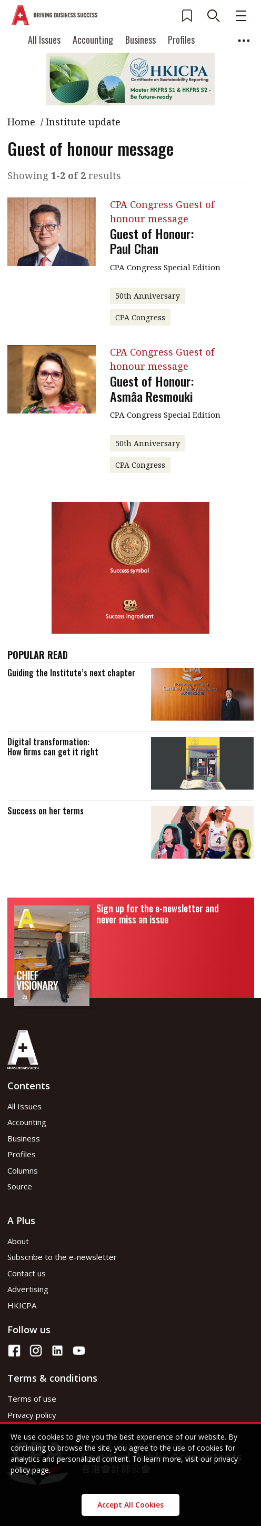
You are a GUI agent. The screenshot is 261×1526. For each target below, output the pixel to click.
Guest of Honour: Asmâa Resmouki (152, 388)
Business (140, 39)
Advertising (27, 1289)
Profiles (181, 39)
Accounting (93, 39)
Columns (22, 1170)
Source (19, 1186)
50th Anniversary (147, 296)
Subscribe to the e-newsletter (62, 1257)
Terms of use (31, 1398)
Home (21, 121)
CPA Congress (140, 317)
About (18, 1241)
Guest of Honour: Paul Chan (152, 241)
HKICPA (21, 1305)
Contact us (26, 1273)
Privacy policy (31, 1415)
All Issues (44, 39)
